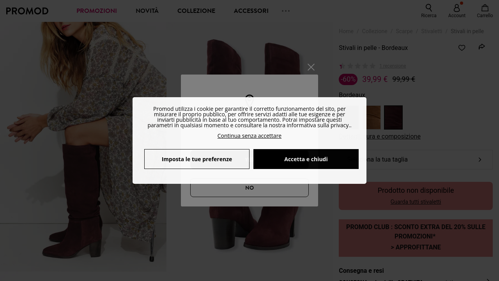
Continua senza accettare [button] (249, 135)
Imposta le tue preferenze (197, 159)
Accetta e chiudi (306, 159)
